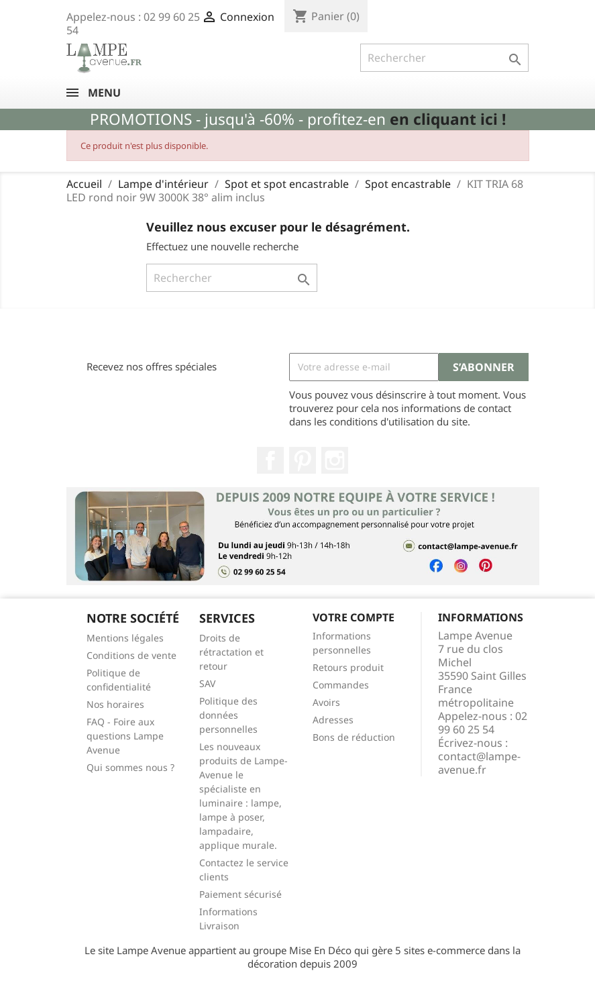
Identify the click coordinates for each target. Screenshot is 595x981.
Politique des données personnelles (228, 714)
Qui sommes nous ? (130, 767)
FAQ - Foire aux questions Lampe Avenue (125, 735)
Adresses (333, 719)
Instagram (334, 460)
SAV (207, 683)
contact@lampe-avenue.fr (479, 763)
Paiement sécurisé (240, 894)
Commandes (341, 684)
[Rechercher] (444, 58)
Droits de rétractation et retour (231, 651)
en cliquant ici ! (448, 119)
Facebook (270, 460)
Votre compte (353, 617)
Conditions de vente (131, 655)
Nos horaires (115, 704)
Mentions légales (125, 637)
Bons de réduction (354, 737)
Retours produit (348, 667)
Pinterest (302, 460)
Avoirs (326, 702)
